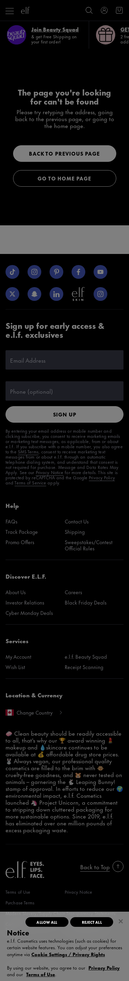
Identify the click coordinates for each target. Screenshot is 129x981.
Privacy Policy (104, 967)
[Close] (120, 921)
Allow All (46, 922)
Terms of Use (40, 974)
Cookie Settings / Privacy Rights (68, 954)
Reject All (92, 922)
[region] (64, 946)
